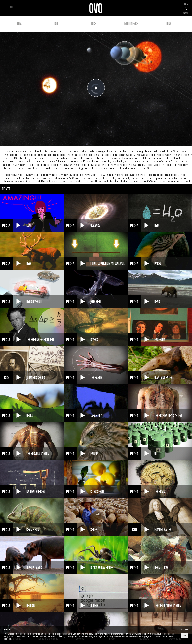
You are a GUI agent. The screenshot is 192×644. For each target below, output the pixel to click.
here (60, 636)
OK (185, 635)
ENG (185, 4)
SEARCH (185, 13)
